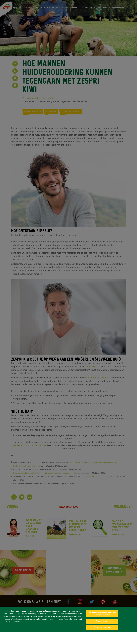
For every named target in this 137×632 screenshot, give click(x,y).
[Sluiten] (133, 619)
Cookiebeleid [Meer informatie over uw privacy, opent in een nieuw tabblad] (15, 622)
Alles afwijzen (102, 621)
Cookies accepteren (102, 627)
